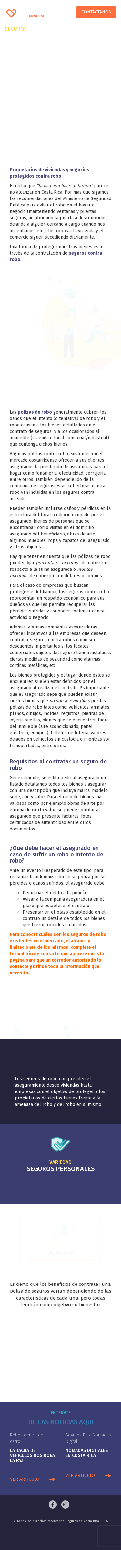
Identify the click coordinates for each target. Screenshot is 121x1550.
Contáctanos (96, 12)
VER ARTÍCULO (24, 1479)
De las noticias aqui (60, 1422)
